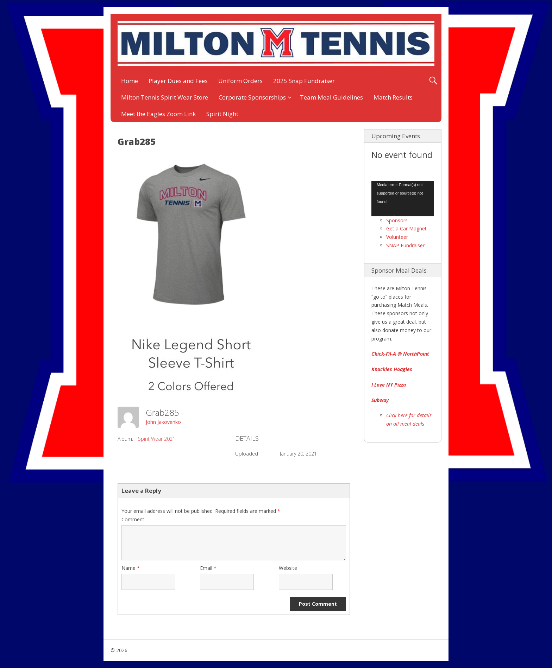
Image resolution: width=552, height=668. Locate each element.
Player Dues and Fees (178, 81)
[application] (402, 198)
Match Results (393, 97)
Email (208, 568)
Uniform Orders (240, 81)
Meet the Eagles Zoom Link (158, 114)
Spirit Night (222, 114)
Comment (132, 519)
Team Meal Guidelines (331, 97)
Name (130, 568)
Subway (380, 400)
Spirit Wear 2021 (156, 438)
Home (129, 81)
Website (288, 568)
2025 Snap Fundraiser (304, 81)
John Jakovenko (163, 422)
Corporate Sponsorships (252, 97)
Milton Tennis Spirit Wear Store (164, 97)
